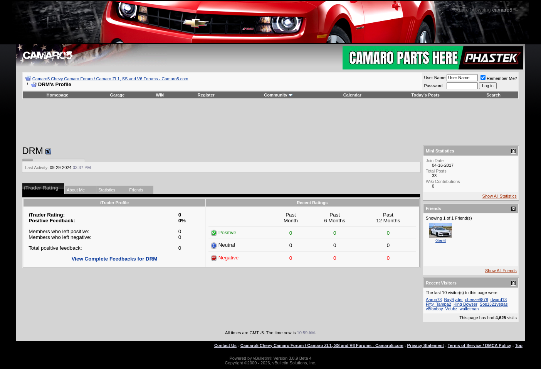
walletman (469, 308)
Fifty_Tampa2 (438, 304)
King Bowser (465, 304)
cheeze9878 (476, 299)
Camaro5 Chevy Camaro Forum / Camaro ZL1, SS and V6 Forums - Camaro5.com (110, 78)
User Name (434, 77)
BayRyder (453, 299)
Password (433, 85)
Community (278, 95)
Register (206, 95)
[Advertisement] (270, 122)
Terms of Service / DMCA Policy (479, 345)
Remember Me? (499, 78)
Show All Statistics (499, 196)
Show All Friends (501, 270)
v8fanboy (434, 308)
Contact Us (225, 345)
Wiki (160, 95)
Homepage (57, 95)
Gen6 (440, 240)
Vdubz (451, 308)
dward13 (499, 299)
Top (519, 345)
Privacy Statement (425, 345)
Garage (117, 95)
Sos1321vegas (494, 304)
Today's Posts (426, 95)
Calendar (352, 95)
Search (493, 95)
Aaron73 (434, 299)
